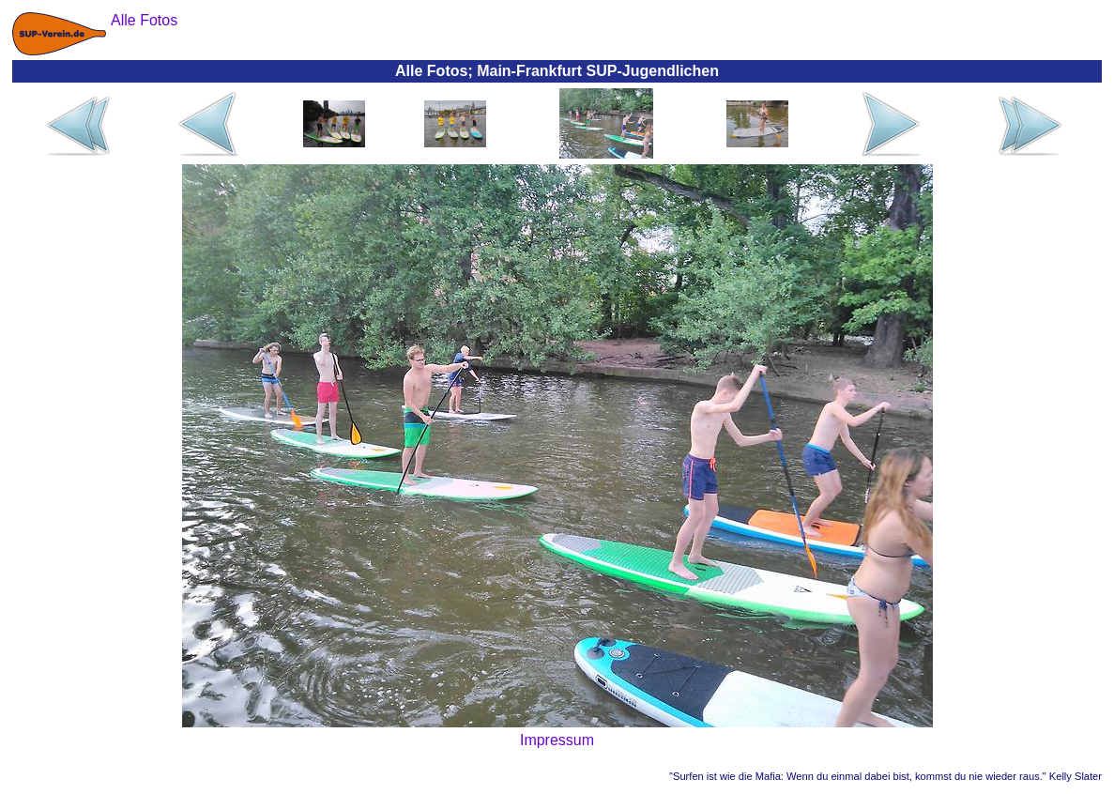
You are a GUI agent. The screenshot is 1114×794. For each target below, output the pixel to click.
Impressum (557, 740)
